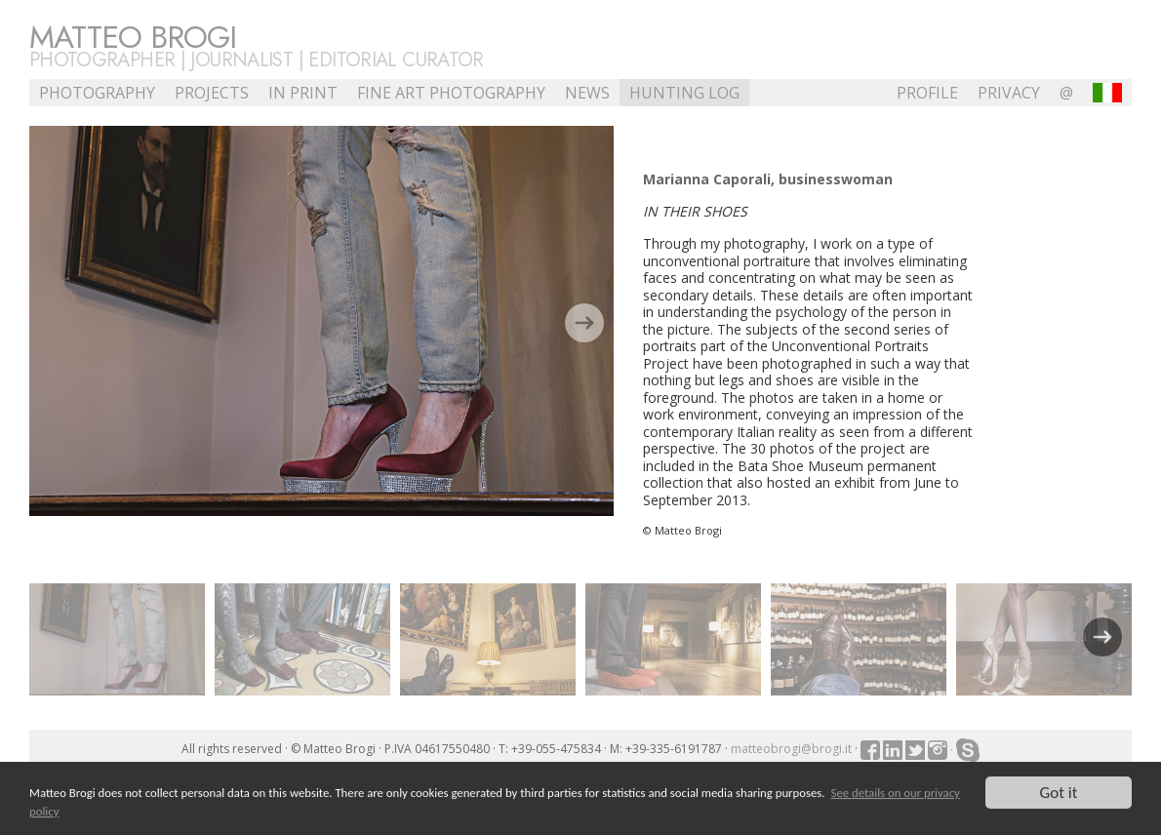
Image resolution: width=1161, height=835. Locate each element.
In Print (303, 92)
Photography (97, 92)
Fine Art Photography (451, 92)
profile (927, 92)
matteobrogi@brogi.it (791, 748)
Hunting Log (684, 92)
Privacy (1009, 92)
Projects (212, 92)
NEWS (587, 92)
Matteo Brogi (132, 37)
